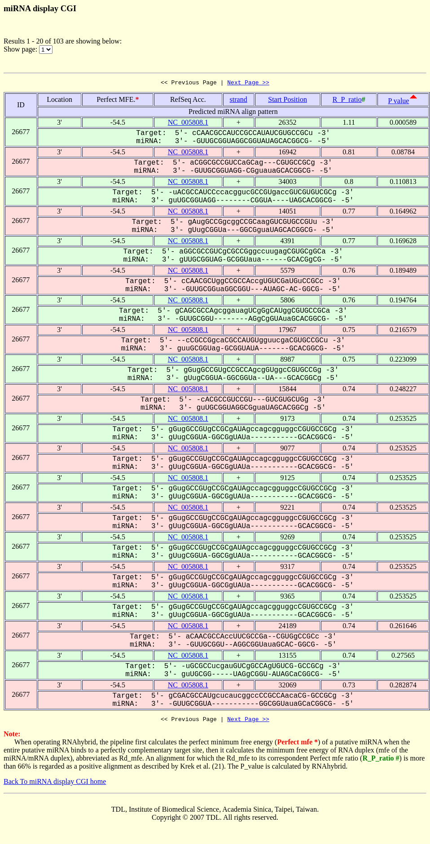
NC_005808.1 (188, 123)
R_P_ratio (347, 101)
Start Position (287, 101)
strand (238, 101)
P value (398, 102)
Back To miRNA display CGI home (55, 784)
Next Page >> (248, 83)
